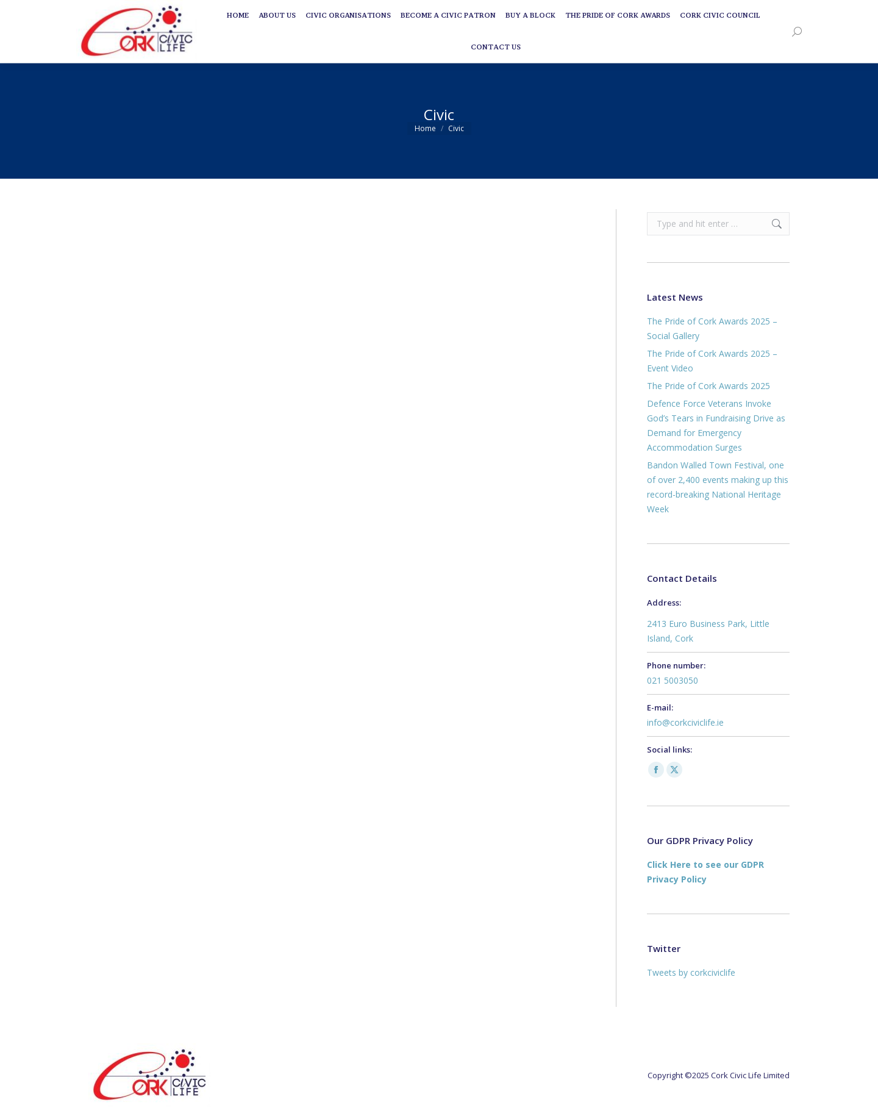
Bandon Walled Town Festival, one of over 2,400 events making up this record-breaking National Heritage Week (717, 487)
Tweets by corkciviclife (691, 972)
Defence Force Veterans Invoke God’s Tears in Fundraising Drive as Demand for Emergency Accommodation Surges (716, 425)
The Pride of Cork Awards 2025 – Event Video (712, 361)
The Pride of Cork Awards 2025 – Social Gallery (712, 328)
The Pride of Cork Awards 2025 (708, 386)
